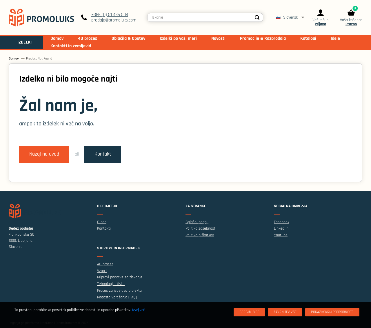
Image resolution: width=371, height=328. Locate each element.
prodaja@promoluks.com (113, 20)
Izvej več (138, 310)
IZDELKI (24, 42)
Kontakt (102, 154)
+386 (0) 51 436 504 (109, 14)
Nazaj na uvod (44, 154)
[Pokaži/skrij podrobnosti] (332, 312)
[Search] (257, 17)
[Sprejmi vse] (249, 312)
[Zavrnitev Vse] (285, 312)
